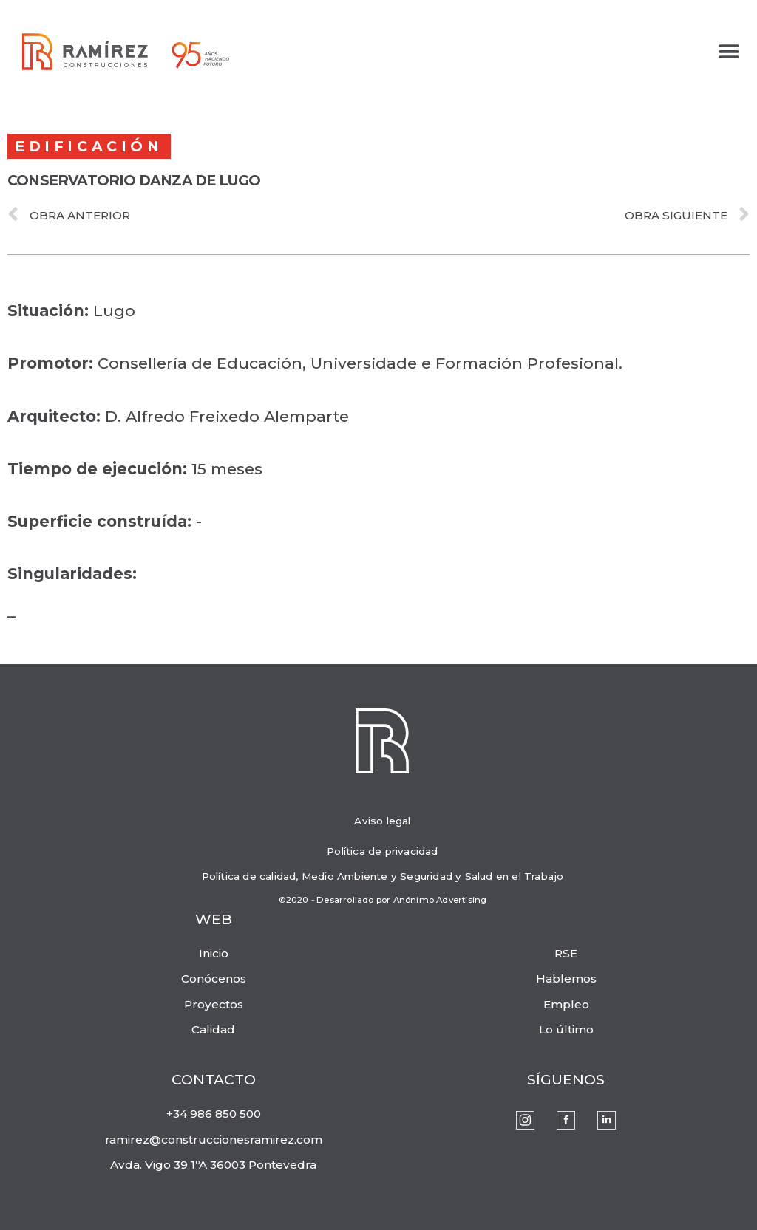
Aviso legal (382, 821)
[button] (729, 52)
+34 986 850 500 (213, 1114)
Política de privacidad (382, 851)
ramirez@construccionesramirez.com (213, 1139)
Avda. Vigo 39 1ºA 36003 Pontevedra (213, 1165)
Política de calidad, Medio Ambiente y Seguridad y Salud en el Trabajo (383, 876)
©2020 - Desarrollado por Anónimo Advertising (383, 900)
